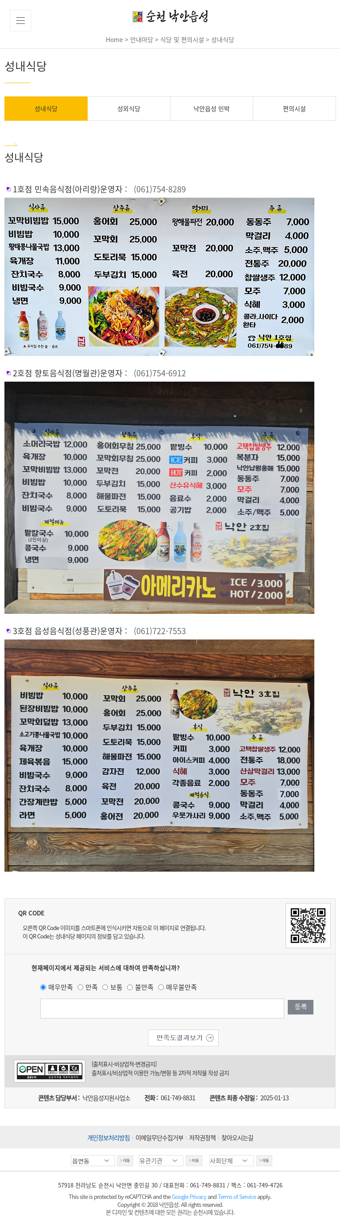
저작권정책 (202, 1137)
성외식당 (128, 108)
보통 (116, 987)
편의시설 (294, 108)
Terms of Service (237, 1196)
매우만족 (60, 987)
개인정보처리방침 (108, 1137)
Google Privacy (190, 1196)
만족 (91, 987)
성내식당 (46, 108)
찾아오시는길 (237, 1137)
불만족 (144, 987)
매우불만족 (181, 987)
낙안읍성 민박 (211, 108)
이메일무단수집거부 (159, 1137)
